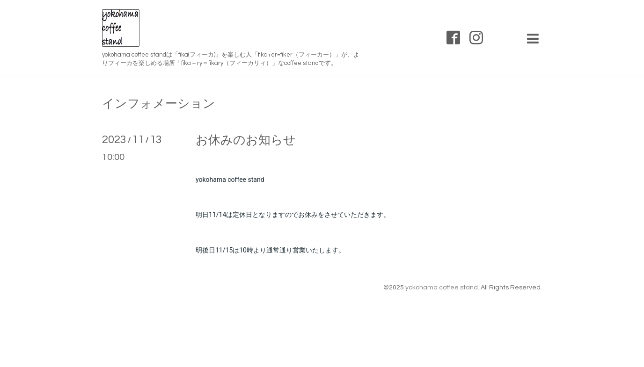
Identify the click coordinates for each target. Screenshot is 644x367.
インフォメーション (158, 104)
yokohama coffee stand (441, 287)
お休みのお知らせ (246, 140)
